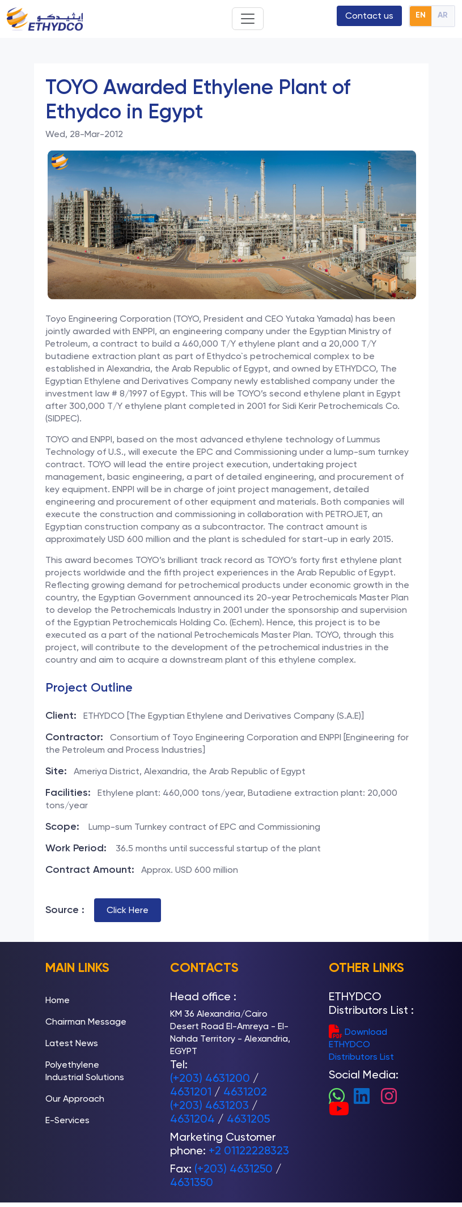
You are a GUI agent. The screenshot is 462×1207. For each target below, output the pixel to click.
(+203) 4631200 (210, 1078)
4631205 (248, 1118)
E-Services (67, 1120)
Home (57, 1000)
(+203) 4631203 (209, 1105)
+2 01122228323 (249, 1150)
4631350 (191, 1182)
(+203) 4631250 (233, 1168)
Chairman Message (85, 1021)
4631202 (245, 1091)
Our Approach (74, 1098)
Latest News (71, 1043)
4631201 (190, 1091)
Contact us (369, 15)
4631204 (192, 1118)
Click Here (128, 910)
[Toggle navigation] (248, 18)
